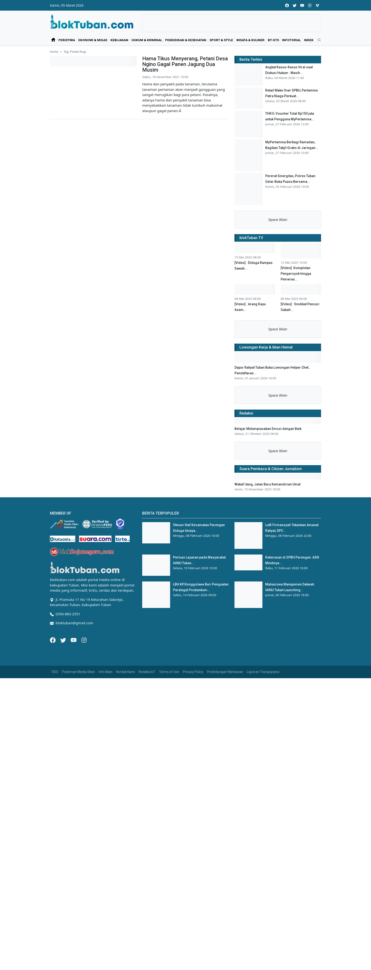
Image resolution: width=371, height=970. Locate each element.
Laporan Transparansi (263, 672)
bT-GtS (273, 40)
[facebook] (287, 5)
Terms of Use (169, 672)
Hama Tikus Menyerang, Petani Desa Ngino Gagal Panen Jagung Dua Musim (185, 64)
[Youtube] (74, 639)
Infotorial (291, 40)
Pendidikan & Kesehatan (185, 40)
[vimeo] (317, 5)
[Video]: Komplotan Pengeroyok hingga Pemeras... (296, 273)
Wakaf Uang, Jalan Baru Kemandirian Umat (267, 484)
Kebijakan (119, 40)
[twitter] (294, 5)
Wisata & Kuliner (250, 40)
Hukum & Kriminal (147, 40)
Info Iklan (105, 672)
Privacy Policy (193, 672)
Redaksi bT (147, 672)
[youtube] (302, 5)
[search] (317, 40)
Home (54, 51)
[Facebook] (53, 639)
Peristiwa (66, 40)
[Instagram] (84, 639)
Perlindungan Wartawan (225, 672)
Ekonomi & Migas (92, 40)
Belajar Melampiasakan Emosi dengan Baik (267, 429)
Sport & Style (221, 40)
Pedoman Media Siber (78, 672)
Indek (309, 40)
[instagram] (310, 5)
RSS (55, 672)
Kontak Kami (125, 672)
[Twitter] (63, 639)
